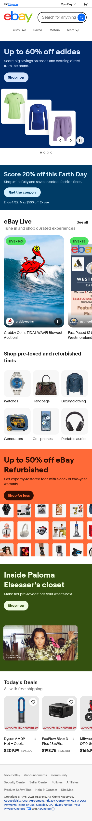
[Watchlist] (33, 702)
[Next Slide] (70, 140)
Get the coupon (22, 192)
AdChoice (46, 808)
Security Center (15, 782)
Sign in (13, 4)
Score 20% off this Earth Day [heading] (45, 174)
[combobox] (62, 17)
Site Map (67, 790)
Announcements (35, 775)
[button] (81, 17)
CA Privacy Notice (61, 805)
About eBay (12, 775)
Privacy (50, 800)
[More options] (35, 738)
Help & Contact (46, 790)
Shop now (16, 77)
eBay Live (18, 222)
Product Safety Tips (17, 790)
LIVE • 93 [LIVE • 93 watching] (79, 241)
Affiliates (72, 782)
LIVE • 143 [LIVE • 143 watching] (16, 241)
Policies (57, 782)
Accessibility (12, 800)
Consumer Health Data (71, 800)
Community (59, 775)
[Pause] (80, 140)
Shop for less (19, 495)
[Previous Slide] (61, 140)
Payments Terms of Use (19, 805)
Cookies (41, 805)
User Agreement (33, 800)
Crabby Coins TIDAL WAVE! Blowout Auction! (33, 335)
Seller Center (38, 782)
